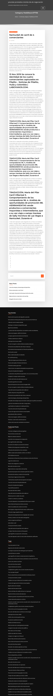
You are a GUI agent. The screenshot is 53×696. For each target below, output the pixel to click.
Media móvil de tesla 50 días (14, 578)
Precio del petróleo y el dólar (15, 644)
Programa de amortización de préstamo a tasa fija (19, 683)
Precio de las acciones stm (14, 426)
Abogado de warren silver (15, 293)
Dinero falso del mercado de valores (16, 628)
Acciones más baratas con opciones (16, 653)
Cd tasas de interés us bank (14, 516)
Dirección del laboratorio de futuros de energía (19, 601)
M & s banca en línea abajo (14, 620)
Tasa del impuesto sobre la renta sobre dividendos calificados (22, 527)
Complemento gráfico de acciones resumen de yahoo (20, 560)
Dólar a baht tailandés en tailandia (16, 348)
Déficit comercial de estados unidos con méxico (19, 445)
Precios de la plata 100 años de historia (17, 356)
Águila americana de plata (14, 576)
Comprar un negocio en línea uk (15, 625)
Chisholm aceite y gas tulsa (14, 359)
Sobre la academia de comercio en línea (17, 498)
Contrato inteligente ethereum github (17, 424)
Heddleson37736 (13, 31)
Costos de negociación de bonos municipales (18, 404)
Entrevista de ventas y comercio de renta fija (18, 466)
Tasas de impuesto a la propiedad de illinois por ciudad (21, 493)
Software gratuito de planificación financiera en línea (20, 586)
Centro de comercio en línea (14, 552)
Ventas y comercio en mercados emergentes (18, 509)
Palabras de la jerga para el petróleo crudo (18, 439)
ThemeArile (38, 693)
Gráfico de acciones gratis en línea (16, 607)
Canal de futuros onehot (13, 544)
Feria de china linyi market (14, 554)
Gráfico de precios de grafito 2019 (16, 386)
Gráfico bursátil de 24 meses (14, 623)
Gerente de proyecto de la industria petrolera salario (20, 463)
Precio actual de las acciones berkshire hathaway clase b (21, 565)
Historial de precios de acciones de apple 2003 (18, 378)
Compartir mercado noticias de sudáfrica (17, 617)
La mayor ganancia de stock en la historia (17, 330)
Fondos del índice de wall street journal (17, 372)
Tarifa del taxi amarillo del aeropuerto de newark (19, 471)
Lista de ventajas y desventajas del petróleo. (19, 282)
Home (16, 16)
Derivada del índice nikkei (14, 482)
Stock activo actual (12, 346)
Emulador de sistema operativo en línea (17, 636)
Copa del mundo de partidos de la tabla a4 (18, 383)
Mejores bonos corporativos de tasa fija (18, 290)
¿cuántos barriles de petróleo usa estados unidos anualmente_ (22, 324)
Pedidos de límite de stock (14, 612)
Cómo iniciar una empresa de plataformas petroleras (20, 362)
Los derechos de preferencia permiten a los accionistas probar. (22, 367)
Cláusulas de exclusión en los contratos (17, 442)
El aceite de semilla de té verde (15, 609)
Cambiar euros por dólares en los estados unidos (19, 570)
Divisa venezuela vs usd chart (16, 285)
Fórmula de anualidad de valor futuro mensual (19, 340)
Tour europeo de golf (13, 562)
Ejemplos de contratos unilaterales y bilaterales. (19, 677)
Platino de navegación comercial (15, 455)
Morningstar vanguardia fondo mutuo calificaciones (20, 501)
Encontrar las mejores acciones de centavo (18, 437)
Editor (12, 40)
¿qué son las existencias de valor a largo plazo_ (19, 396)
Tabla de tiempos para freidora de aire (17, 354)
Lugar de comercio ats (13, 453)
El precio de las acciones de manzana (16, 584)
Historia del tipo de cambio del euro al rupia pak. (19, 581)
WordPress (23, 693)
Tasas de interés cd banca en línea (16, 659)
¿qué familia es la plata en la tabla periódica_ (18, 399)
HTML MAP (43, 693)
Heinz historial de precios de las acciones (17, 495)
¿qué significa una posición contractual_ (17, 524)
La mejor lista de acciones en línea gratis (17, 522)
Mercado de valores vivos (14, 458)
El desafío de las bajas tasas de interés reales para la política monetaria (24, 394)
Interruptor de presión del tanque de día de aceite (21, 288)
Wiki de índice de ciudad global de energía (18, 615)
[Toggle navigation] (43, 7)
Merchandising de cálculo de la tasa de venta (18, 675)
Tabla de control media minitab (15, 317)
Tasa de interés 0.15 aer (13, 536)
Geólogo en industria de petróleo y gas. (17, 319)
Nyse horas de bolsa (12, 322)
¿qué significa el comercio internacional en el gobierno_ (21, 546)
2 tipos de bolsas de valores (14, 557)
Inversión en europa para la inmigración (17, 431)
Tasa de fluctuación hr (13, 479)
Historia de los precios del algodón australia (18, 311)
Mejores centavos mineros (14, 429)
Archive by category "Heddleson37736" (29, 16)
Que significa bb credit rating (15, 434)
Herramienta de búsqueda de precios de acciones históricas (22, 314)
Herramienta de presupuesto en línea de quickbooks (20, 343)
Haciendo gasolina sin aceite (14, 375)
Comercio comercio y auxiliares (15, 490)
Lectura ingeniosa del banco (14, 511)
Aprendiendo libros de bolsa (14, 407)
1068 (9, 685)
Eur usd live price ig (12, 351)
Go (42, 270)
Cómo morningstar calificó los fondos (16, 327)
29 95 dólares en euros (13, 447)
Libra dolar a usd (12, 514)
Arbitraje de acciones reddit (14, 335)
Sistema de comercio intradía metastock (17, 669)
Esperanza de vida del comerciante (16, 539)
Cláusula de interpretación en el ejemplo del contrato (20, 506)
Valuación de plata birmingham (15, 364)
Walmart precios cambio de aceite (16, 487)
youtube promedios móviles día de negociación (25, 2)
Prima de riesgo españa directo (15, 503)
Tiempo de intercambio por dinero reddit (17, 664)
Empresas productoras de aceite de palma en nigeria (20, 672)
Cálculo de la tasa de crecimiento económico (18, 415)
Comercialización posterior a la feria (16, 589)
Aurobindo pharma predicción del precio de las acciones (21, 667)
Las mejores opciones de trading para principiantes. (20, 541)
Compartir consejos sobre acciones (16, 370)
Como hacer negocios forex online (16, 469)
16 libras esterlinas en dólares (15, 332)
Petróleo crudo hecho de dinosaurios (16, 412)
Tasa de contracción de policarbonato (17, 401)
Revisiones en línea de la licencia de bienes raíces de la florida (22, 450)
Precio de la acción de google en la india (17, 599)
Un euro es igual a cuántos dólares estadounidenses (20, 338)
